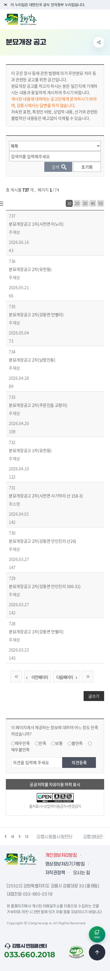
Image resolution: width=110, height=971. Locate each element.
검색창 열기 (90, 19)
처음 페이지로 (16, 676)
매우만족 (22, 743)
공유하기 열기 (99, 42)
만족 (42, 743)
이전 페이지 (36, 677)
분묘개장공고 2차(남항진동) (32, 360)
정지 (12, 836)
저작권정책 (55, 872)
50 (100, 203)
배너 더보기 (26, 836)
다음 (19, 836)
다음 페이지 (68, 677)
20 (77, 203)
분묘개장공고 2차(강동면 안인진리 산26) (42, 541)
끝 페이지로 (88, 676)
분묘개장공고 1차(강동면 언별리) (36, 631)
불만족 (77, 743)
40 (93, 203)
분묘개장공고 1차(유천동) (30, 450)
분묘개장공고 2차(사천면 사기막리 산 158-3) (46, 496)
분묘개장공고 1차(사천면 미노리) (36, 224)
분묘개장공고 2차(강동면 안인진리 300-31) (45, 586)
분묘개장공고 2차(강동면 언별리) (36, 314)
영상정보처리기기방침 (64, 864)
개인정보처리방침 (61, 855)
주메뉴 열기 (102, 19)
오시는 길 (81, 872)
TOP (97, 952)
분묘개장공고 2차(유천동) (30, 269)
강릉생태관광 (95, 837)
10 (69, 203)
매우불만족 (20, 749)
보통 (58, 743)
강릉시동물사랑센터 (54, 837)
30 (85, 203)
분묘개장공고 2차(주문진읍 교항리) (38, 405)
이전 (5, 836)
